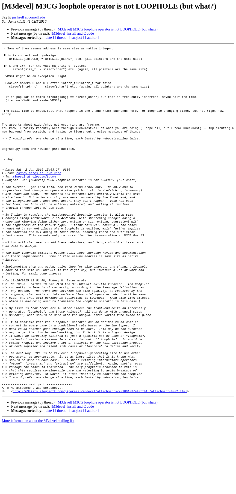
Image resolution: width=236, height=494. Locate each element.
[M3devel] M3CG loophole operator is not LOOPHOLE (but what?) (106, 29)
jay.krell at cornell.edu (28, 17)
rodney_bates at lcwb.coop (38, 198)
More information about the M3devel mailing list (38, 490)
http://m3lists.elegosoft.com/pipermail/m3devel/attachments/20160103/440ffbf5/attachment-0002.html (100, 460)
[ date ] (49, 37)
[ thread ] (61, 37)
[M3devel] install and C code (72, 33)
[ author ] (92, 37)
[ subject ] (76, 37)
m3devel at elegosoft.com (34, 203)
